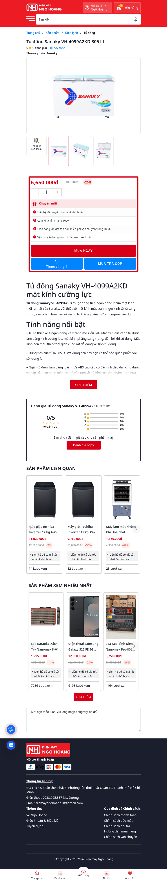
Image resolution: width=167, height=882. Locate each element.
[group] (83, 95)
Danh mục (60, 878)
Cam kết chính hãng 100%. (53, 220)
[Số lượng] (46, 192)
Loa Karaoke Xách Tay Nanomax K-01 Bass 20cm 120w (45, 649)
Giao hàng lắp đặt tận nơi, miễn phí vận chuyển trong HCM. (74, 229)
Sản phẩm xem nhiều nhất (60, 585)
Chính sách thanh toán (120, 815)
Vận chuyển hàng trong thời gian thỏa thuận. (65, 237)
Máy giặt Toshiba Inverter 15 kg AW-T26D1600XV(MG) (81, 532)
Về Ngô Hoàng (36, 815)
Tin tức (107, 878)
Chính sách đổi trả (117, 826)
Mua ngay (83, 251)
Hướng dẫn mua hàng (120, 831)
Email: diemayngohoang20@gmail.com (54, 803)
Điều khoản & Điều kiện (43, 820)
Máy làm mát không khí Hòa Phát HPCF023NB (121, 532)
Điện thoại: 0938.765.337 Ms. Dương (52, 797)
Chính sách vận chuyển (120, 837)
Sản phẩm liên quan (51, 468)
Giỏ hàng (83, 875)
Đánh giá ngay (83, 445)
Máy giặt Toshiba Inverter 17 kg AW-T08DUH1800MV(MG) (44, 532)
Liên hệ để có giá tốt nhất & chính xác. (60, 212)
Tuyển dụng (35, 826)
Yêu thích (130, 878)
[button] (136, 529)
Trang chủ (36, 878)
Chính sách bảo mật (118, 820)
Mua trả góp (110, 264)
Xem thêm (83, 697)
